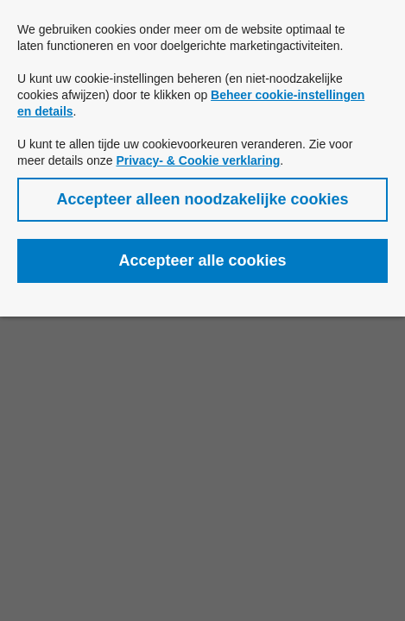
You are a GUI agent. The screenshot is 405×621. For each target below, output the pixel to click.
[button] (202, 200)
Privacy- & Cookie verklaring (198, 160)
